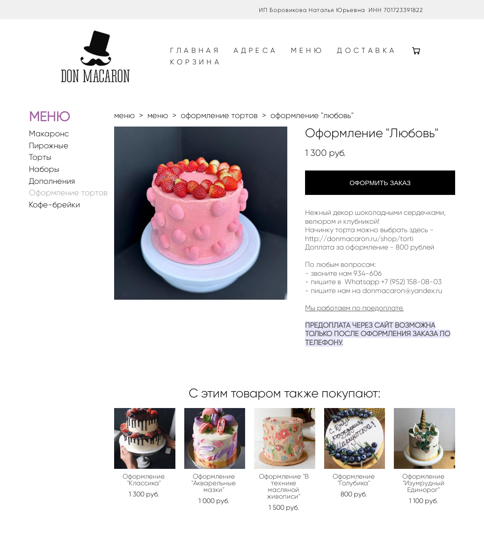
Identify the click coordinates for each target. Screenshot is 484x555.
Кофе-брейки (54, 209)
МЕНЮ (312, 52)
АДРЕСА (261, 52)
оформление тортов (219, 119)
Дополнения (52, 185)
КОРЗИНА (273, 64)
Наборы (44, 173)
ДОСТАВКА (205, 64)
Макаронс (49, 138)
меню (124, 119)
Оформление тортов (68, 197)
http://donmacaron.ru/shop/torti (359, 242)
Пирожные (48, 150)
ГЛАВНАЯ (200, 52)
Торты (40, 161)
